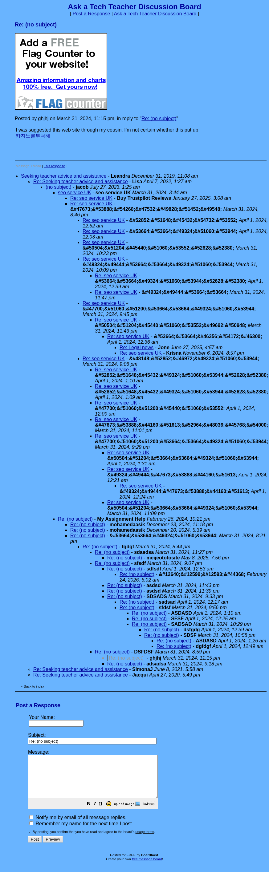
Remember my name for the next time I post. (81, 832)
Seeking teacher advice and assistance (64, 176)
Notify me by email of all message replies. (78, 825)
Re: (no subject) (158, 118)
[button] (103, 812)
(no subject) (58, 187)
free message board (147, 867)
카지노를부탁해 (33, 135)
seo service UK (74, 192)
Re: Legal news (136, 347)
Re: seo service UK (91, 198)
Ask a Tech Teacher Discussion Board (155, 13)
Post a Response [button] (91, 13)
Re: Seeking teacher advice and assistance (80, 181)
